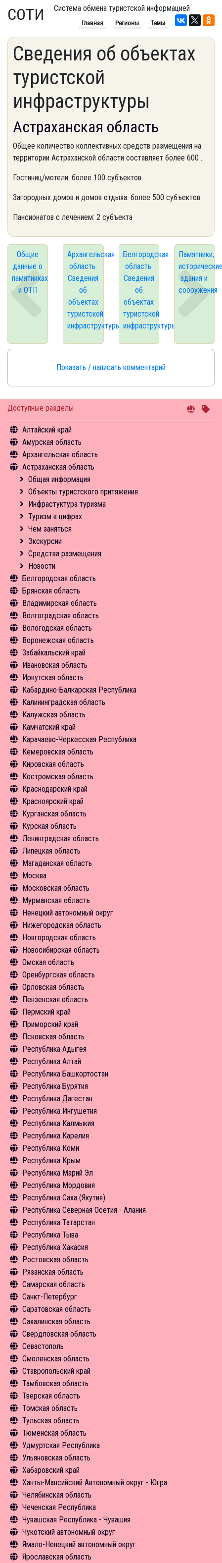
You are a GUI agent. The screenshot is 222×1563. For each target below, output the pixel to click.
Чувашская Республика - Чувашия (76, 1519)
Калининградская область (63, 702)
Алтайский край (47, 429)
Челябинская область (56, 1495)
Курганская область (54, 813)
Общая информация (59, 479)
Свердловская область (59, 1334)
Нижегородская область (61, 925)
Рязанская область (53, 1272)
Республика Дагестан (57, 1098)
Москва (34, 875)
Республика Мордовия (58, 1185)
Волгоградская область (60, 615)
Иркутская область (53, 677)
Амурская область (52, 442)
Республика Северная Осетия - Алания (84, 1210)
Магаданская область (57, 863)
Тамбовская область (55, 1383)
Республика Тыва (50, 1235)
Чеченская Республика (59, 1507)
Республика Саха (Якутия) (63, 1197)
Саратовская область (56, 1309)
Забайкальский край (54, 652)
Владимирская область (59, 603)
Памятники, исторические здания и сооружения (196, 272)
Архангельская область (60, 454)
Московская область (55, 888)
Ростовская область (55, 1259)
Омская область (48, 962)
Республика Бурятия (55, 1086)
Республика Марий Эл (57, 1173)
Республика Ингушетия (59, 1111)
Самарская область (53, 1284)
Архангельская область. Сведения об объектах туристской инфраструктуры (85, 290)
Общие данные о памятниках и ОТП (30, 272)
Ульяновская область (56, 1457)
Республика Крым (51, 1160)
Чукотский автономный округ (68, 1532)
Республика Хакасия (55, 1247)
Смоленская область (55, 1358)
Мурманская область (56, 900)
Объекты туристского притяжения (83, 491)
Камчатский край (49, 727)
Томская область (50, 1408)
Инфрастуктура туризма (67, 504)
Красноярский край (53, 801)
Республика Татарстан (58, 1222)
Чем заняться (50, 529)
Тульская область (51, 1420)
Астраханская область (58, 467)
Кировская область (53, 764)
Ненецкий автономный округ (67, 912)
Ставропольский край (56, 1371)
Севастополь (43, 1346)
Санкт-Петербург (49, 1296)
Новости (41, 566)
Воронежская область (58, 640)
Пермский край (46, 1012)
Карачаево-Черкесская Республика (79, 739)
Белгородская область (59, 578)
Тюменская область (54, 1433)
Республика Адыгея (54, 1049)
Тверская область (51, 1396)
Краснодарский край (55, 789)
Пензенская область (55, 999)
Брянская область (51, 590)
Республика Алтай (51, 1061)
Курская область (49, 826)
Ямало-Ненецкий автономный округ (79, 1544)
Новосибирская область (61, 950)
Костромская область (57, 776)
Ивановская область (55, 665)
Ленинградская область (60, 838)
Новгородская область (59, 937)
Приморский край (50, 1024)
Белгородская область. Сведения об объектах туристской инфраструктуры (141, 290)
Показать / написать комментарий (111, 367)
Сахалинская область (56, 1321)
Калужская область (54, 714)
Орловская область (53, 987)
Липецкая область (51, 851)
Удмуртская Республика (61, 1445)
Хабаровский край (51, 1470)
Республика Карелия (55, 1135)
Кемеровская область (57, 751)
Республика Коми (50, 1148)
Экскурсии (45, 541)
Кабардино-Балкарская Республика (79, 690)
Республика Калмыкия (58, 1123)
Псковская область (53, 1036)
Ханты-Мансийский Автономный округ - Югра (94, 1482)
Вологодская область (57, 628)
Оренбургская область (58, 974)
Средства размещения (64, 553)
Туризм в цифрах (55, 516)
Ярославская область (56, 1557)
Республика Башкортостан (65, 1073)
